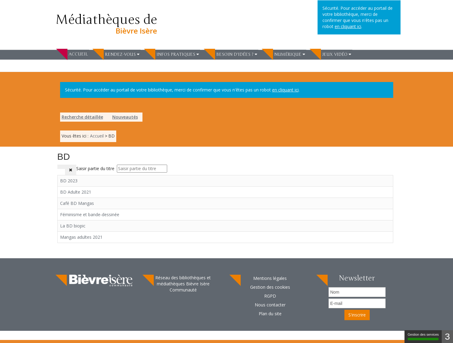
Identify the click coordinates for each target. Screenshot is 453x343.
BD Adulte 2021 (75, 192)
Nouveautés (125, 117)
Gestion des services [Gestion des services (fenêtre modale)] (423, 336)
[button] (122, 54)
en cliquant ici (285, 90)
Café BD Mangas (77, 203)
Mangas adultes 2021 (81, 237)
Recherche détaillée (82, 117)
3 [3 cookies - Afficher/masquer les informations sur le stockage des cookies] (447, 336)
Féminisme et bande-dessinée (89, 214)
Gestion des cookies (270, 287)
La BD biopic (72, 226)
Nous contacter (270, 305)
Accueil (78, 54)
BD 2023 (68, 181)
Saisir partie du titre (96, 168)
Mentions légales (270, 278)
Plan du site (270, 313)
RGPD (270, 296)
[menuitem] (72, 54)
